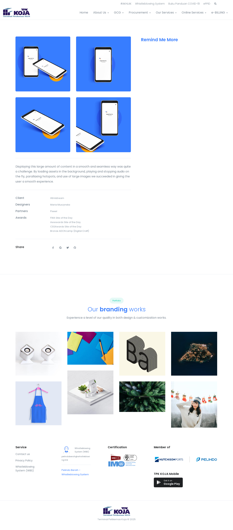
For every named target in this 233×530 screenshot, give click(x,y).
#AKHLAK (126, 3)
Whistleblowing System (150, 3)
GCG (117, 12)
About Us (99, 12)
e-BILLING (218, 12)
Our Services (165, 12)
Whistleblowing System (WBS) (24, 468)
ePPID (206, 3)
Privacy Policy (24, 460)
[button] (215, 4)
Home (84, 12)
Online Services (193, 12)
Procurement (138, 12)
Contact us (22, 454)
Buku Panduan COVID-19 (184, 3)
